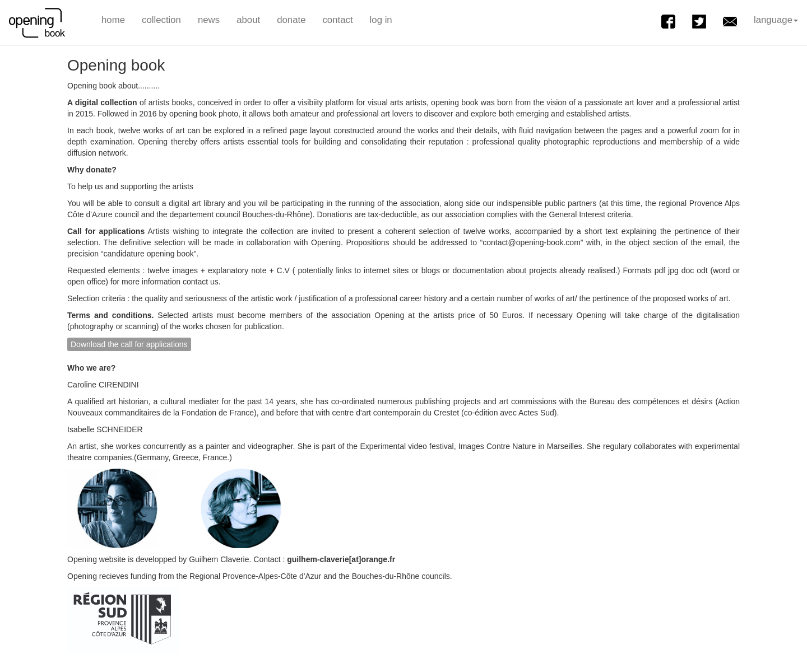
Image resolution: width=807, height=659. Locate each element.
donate (291, 20)
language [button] (776, 20)
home (113, 20)
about (248, 20)
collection (161, 20)
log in (381, 20)
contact (337, 20)
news (209, 20)
